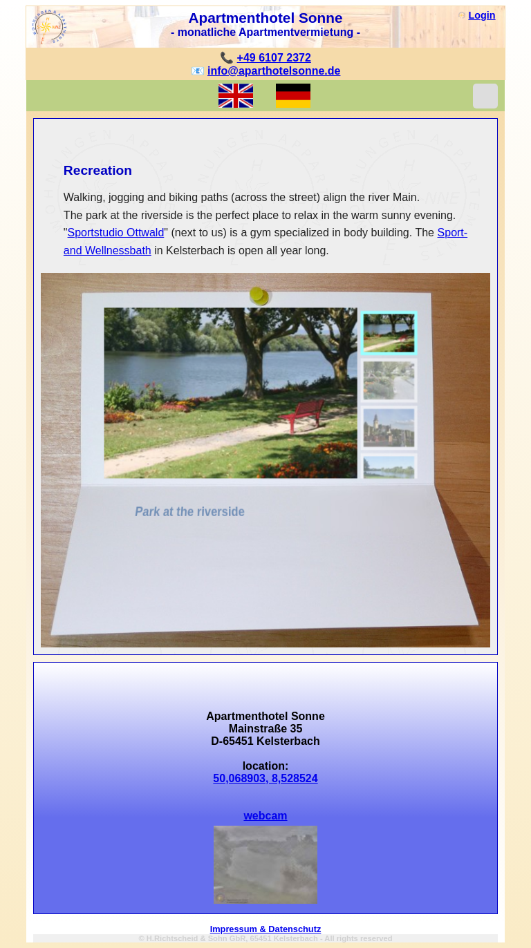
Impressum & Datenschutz (266, 929)
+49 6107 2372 (274, 58)
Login (481, 15)
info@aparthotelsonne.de (274, 71)
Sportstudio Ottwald (116, 232)
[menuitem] (388, 333)
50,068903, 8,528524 (265, 778)
